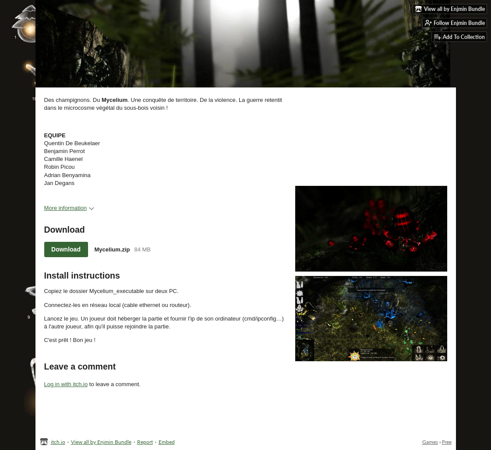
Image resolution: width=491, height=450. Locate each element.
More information (69, 208)
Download (66, 249)
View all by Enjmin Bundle (101, 442)
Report (145, 442)
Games (430, 442)
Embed (167, 442)
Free (447, 442)
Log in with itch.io (66, 384)
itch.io (58, 442)
